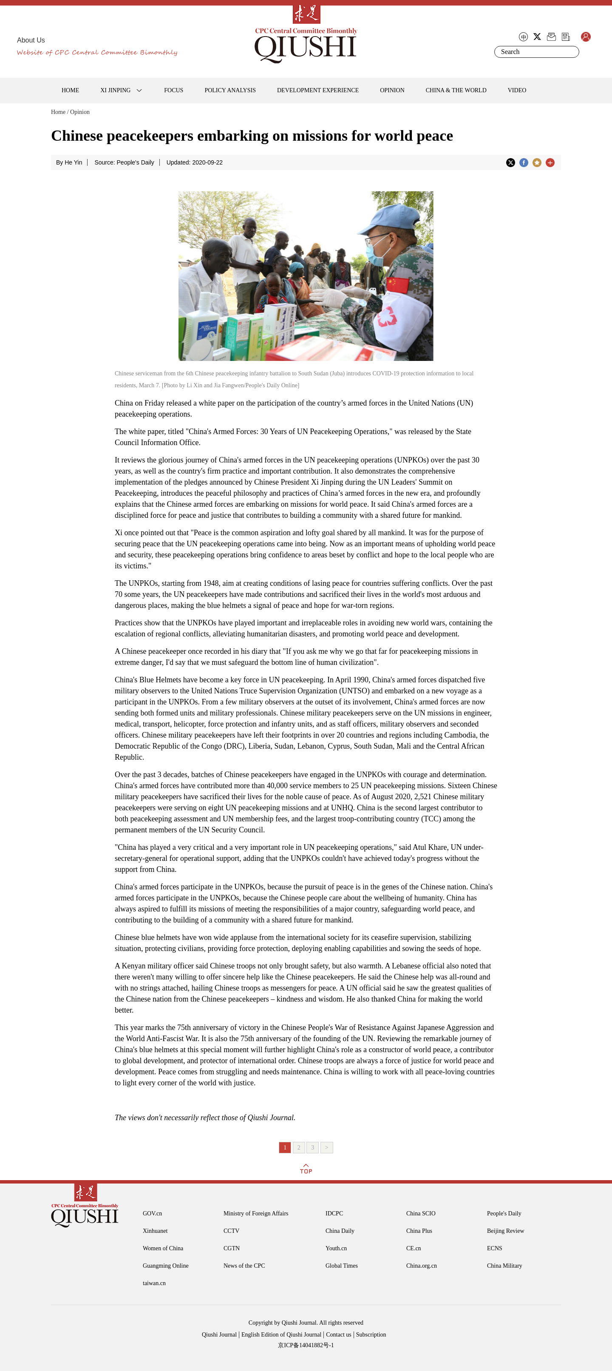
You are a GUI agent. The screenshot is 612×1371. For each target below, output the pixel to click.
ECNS (494, 1248)
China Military (504, 1266)
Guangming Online (166, 1266)
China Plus (419, 1231)
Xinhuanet (155, 1231)
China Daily (340, 1231)
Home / (60, 112)
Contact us (338, 1334)
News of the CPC (244, 1266)
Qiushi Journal (219, 1334)
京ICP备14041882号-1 (306, 1345)
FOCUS (173, 90)
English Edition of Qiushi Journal (281, 1334)
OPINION (392, 90)
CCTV (231, 1231)
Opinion (80, 112)
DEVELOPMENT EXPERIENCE (318, 90)
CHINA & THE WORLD (456, 90)
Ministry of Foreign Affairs (256, 1213)
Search (571, 51)
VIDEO (517, 90)
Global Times (342, 1266)
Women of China (163, 1248)
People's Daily (504, 1213)
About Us (31, 40)
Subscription (371, 1334)
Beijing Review (505, 1231)
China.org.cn (421, 1266)
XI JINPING (115, 90)
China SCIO (421, 1213)
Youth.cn (336, 1248)
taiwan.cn (154, 1283)
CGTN (232, 1248)
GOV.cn (152, 1213)
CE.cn (413, 1248)
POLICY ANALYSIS (230, 90)
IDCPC (334, 1213)
